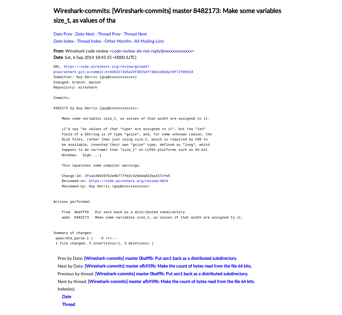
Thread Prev (109, 34)
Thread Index (89, 41)
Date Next (85, 34)
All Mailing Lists (149, 41)
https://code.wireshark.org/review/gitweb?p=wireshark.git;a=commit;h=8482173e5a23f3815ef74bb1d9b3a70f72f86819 (123, 69)
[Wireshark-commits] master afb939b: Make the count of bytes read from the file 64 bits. (168, 266)
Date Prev (62, 34)
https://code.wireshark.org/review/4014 (128, 181)
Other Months (117, 41)
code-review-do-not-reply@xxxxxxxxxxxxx (152, 51)
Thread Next (135, 34)
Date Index (63, 41)
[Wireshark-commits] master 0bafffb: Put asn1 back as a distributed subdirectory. (160, 258)
